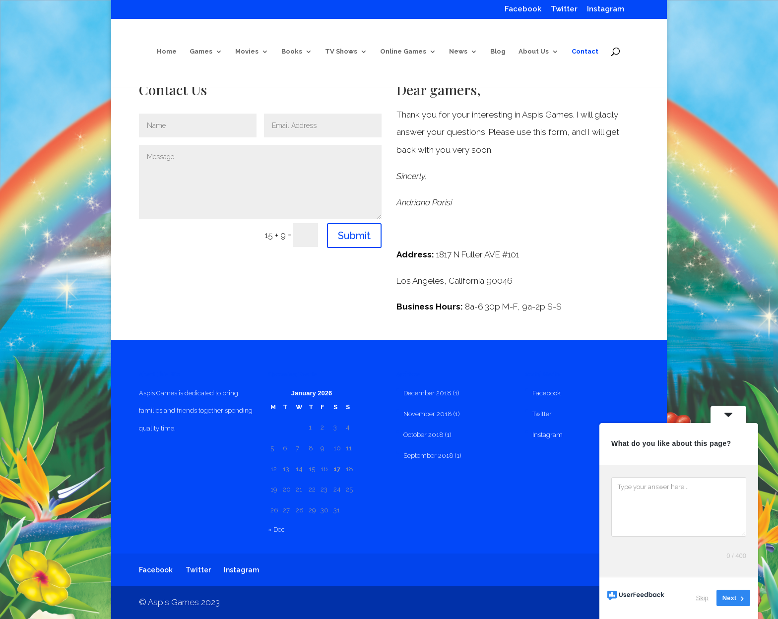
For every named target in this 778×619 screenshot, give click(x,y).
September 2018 (428, 455)
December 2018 (427, 393)
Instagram (605, 9)
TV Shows (341, 51)
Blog (498, 51)
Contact (585, 51)
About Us (534, 51)
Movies (247, 51)
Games (201, 51)
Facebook (523, 9)
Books (291, 51)
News (458, 51)
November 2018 (427, 414)
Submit (354, 236)
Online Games (403, 51)
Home (167, 51)
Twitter (564, 9)
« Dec (276, 529)
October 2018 (423, 434)
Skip (702, 598)
